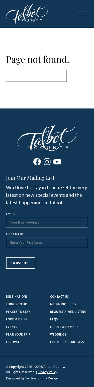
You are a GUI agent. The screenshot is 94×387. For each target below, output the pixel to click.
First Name (15, 234)
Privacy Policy (47, 372)
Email (11, 213)
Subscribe (21, 263)
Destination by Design (41, 378)
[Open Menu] (82, 13)
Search (77, 76)
